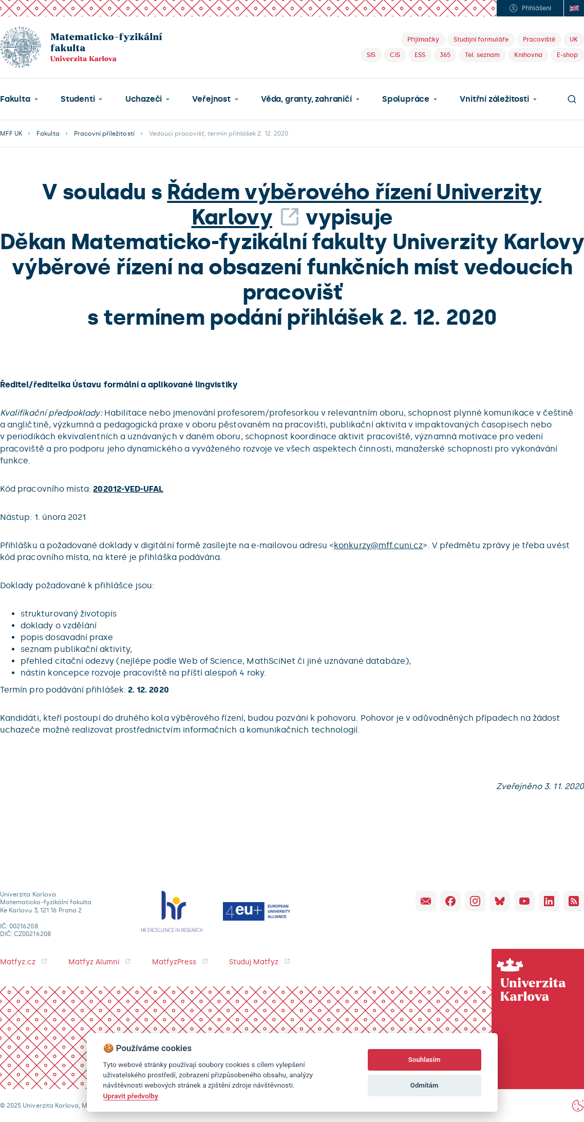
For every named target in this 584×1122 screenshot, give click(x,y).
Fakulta (15, 99)
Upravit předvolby (130, 1096)
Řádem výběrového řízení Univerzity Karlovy (354, 204)
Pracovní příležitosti (104, 133)
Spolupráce (405, 99)
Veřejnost (211, 99)
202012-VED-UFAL (128, 489)
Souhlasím (424, 1059)
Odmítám (424, 1085)
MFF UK (11, 133)
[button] (19, 99)
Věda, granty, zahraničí (306, 99)
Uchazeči (143, 99)
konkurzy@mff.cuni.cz (378, 545)
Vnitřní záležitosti (494, 99)
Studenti (78, 99)
